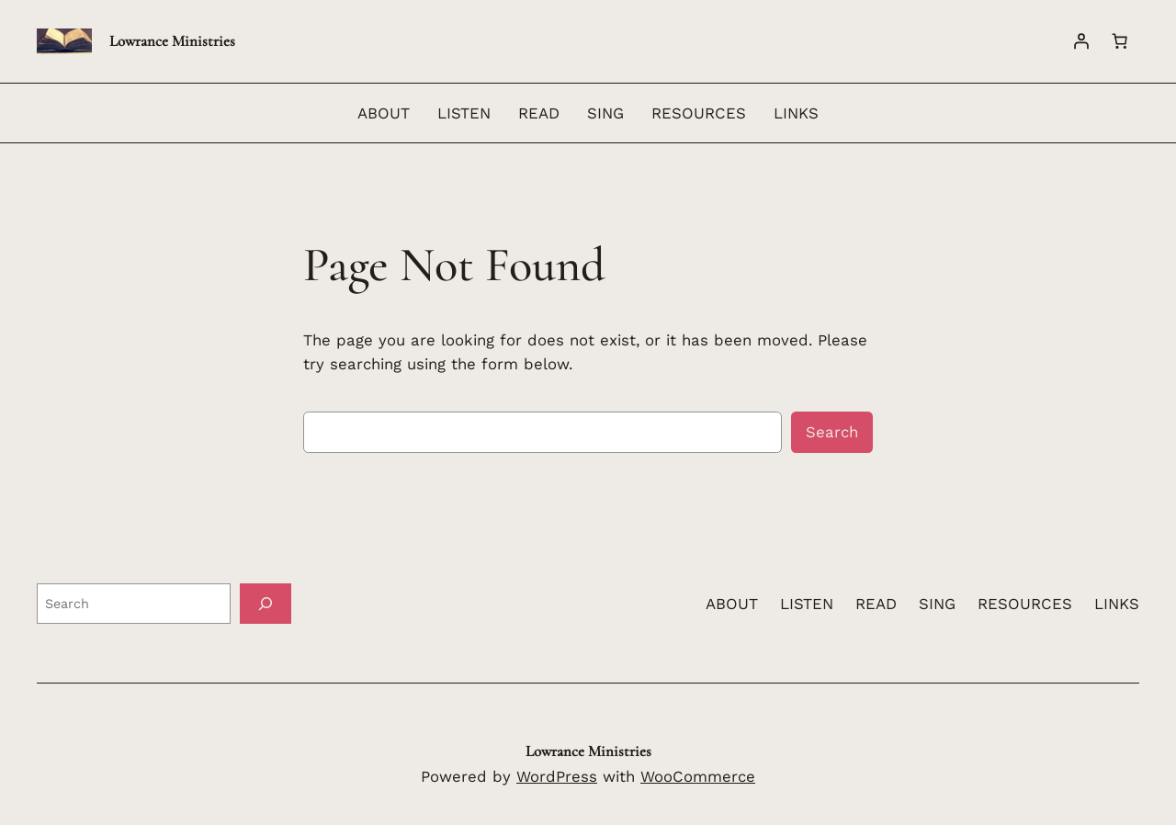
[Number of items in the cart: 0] (1120, 41)
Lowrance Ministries (172, 41)
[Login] (1081, 41)
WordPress (556, 776)
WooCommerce (697, 776)
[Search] (265, 603)
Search (832, 432)
